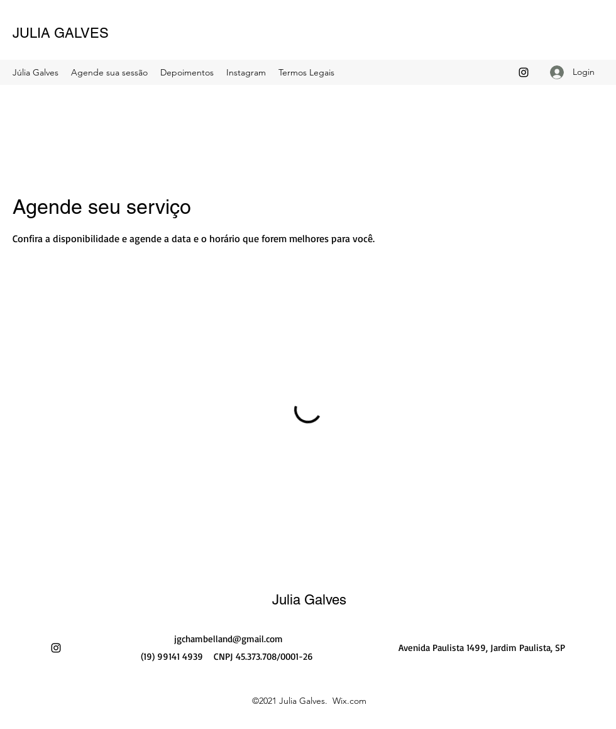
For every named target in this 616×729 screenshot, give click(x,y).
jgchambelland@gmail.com (228, 639)
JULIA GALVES (61, 33)
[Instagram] (523, 72)
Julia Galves (309, 600)
